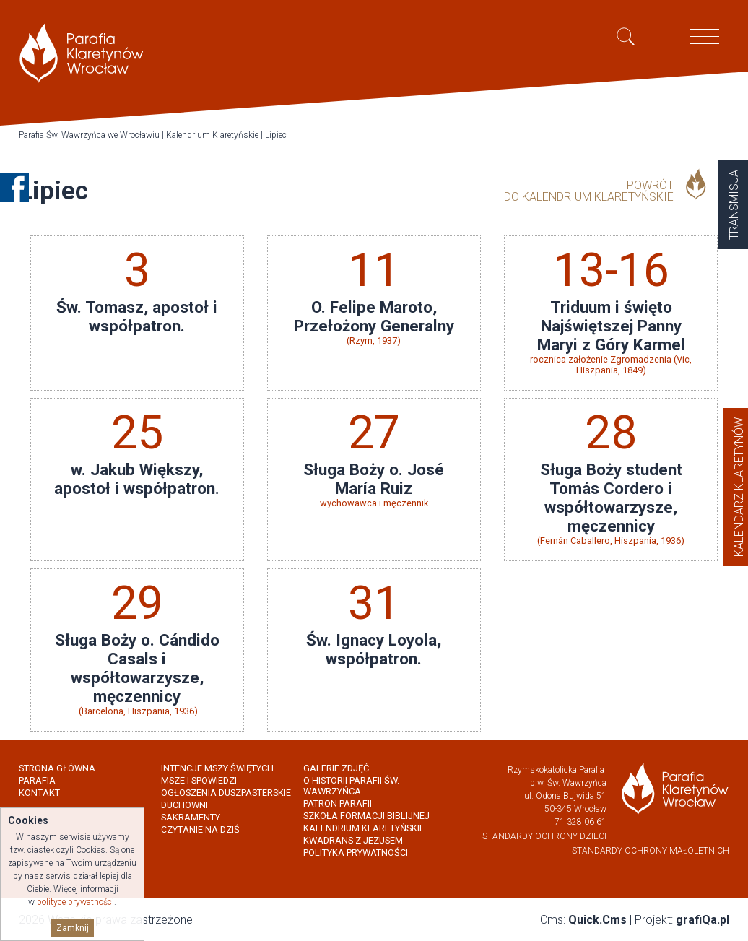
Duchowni (184, 804)
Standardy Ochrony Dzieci (544, 836)
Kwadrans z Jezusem (353, 840)
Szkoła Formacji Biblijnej (366, 815)
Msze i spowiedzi (199, 780)
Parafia (37, 780)
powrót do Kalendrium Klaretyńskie (589, 191)
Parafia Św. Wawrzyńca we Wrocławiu (89, 135)
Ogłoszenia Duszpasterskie (226, 792)
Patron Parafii (337, 803)
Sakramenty (190, 817)
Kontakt (39, 792)
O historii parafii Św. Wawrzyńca (351, 786)
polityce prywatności (75, 902)
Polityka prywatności (355, 852)
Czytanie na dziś (200, 829)
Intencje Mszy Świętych (217, 768)
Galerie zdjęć (336, 768)
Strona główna (57, 768)
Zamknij (72, 928)
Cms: (583, 920)
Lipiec (276, 135)
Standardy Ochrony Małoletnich (650, 851)
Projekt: (682, 920)
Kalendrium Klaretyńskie (212, 135)
